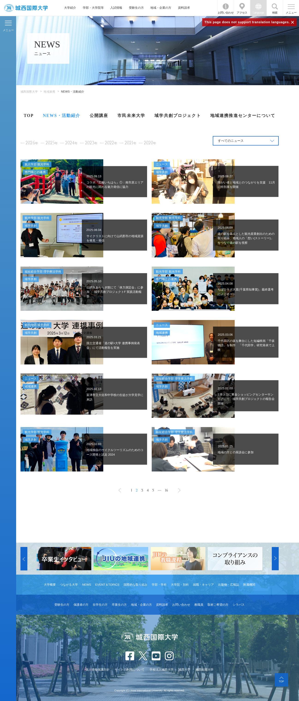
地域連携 (49, 91)
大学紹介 (70, 7)
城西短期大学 (204, 669)
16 (166, 490)
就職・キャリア (203, 584)
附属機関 (249, 584)
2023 (91, 143)
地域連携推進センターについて (242, 115)
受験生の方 (136, 7)
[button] (24, 558)
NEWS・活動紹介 (61, 115)
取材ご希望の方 (217, 604)
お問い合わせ (226, 12)
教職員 (198, 604)
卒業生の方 (119, 604)
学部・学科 (159, 584)
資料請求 (184, 7)
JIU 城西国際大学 (26, 8)
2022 (111, 143)
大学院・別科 (180, 584)
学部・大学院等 (93, 7)
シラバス (239, 604)
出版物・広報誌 (228, 584)
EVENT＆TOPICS (107, 584)
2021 (130, 143)
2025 (52, 143)
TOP (29, 115)
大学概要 (50, 584)
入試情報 (116, 7)
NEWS (86, 584)
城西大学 (184, 669)
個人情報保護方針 (98, 669)
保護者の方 (81, 604)
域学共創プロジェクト (177, 115)
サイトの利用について (130, 669)
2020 (150, 143)
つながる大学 (69, 584)
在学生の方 (100, 604)
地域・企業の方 (160, 7)
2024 (71, 143)
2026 (32, 143)
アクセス (242, 12)
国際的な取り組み (136, 584)
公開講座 (99, 115)
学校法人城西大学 (162, 669)
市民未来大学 (131, 115)
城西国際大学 (29, 91)
